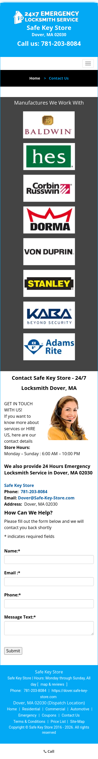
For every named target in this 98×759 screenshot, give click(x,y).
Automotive (80, 709)
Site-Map (77, 721)
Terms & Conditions (29, 721)
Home (34, 78)
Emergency (27, 715)
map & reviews (53, 684)
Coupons (49, 715)
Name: (12, 551)
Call (49, 751)
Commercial (55, 709)
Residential (31, 709)
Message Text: (20, 617)
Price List (58, 721)
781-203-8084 (61, 43)
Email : (12, 573)
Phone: (12, 595)
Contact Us (71, 715)
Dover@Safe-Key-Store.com (46, 498)
